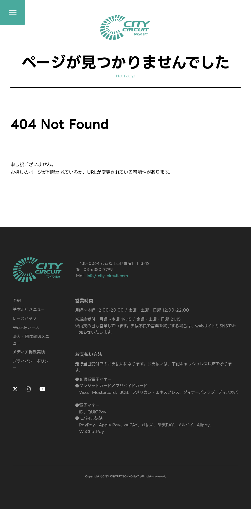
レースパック (25, 318)
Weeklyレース (26, 327)
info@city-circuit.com (107, 276)
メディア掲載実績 (29, 352)
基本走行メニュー (29, 309)
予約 (17, 300)
